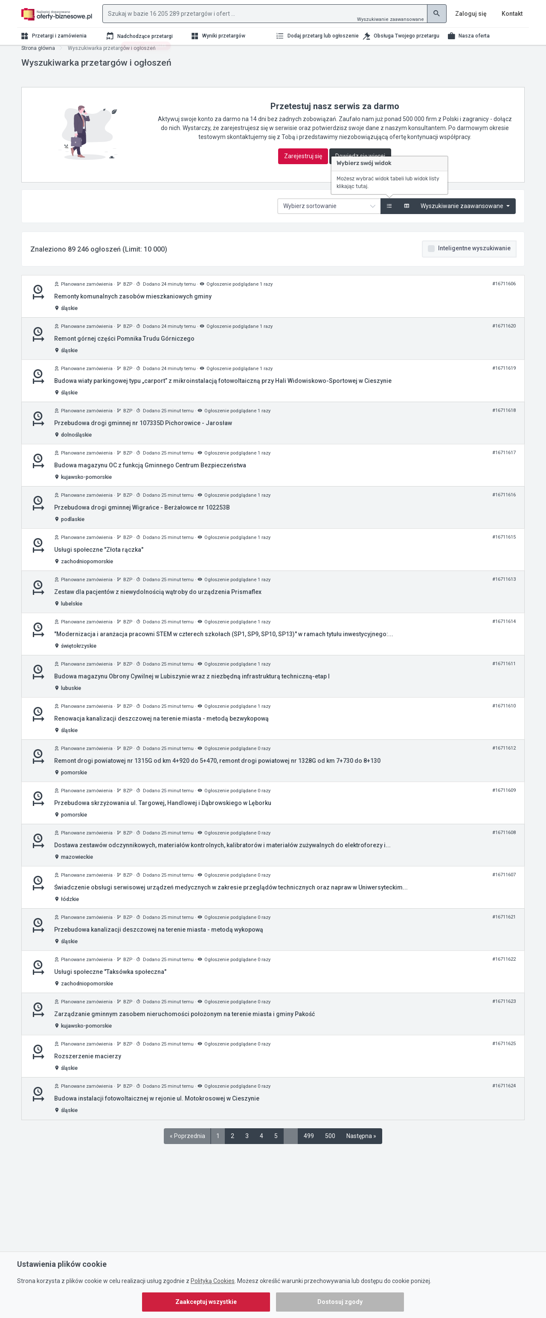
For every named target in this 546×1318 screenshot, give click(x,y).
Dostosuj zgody (340, 1301)
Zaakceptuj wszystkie (206, 1301)
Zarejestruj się (303, 166)
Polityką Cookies (213, 1280)
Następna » (361, 1146)
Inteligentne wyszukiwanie (474, 258)
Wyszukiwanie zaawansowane (390, 19)
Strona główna (38, 59)
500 (330, 1146)
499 (309, 1146)
